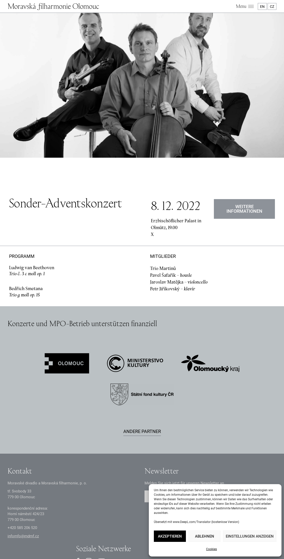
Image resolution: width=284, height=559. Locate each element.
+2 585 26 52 (22, 475)
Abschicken (254, 444)
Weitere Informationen (244, 156)
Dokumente (118, 534)
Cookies (211, 549)
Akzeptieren (170, 536)
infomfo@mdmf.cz (23, 483)
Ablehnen (204, 536)
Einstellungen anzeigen (250, 536)
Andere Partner (142, 379)
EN (262, 7)
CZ (272, 7)
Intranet (138, 534)
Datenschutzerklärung (87, 534)
